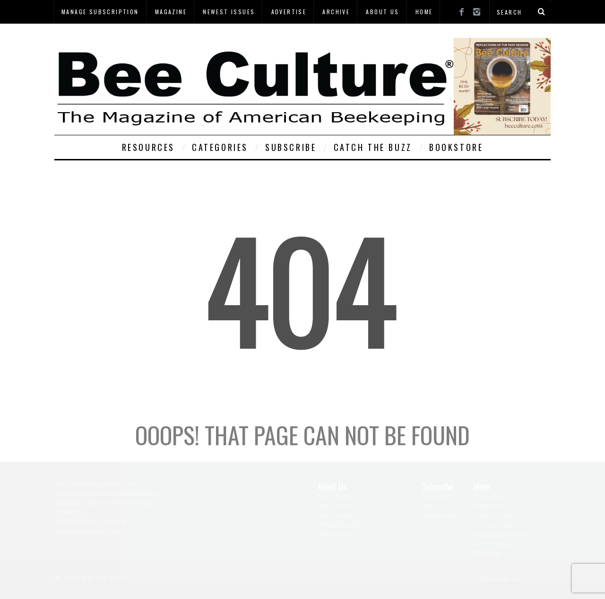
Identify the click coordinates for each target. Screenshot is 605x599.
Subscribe (290, 147)
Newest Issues (229, 12)
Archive (336, 12)
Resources (148, 147)
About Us (382, 12)
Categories (220, 147)
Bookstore (456, 147)
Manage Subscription (100, 12)
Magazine (171, 12)
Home (424, 12)
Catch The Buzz (373, 147)
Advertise (289, 12)
